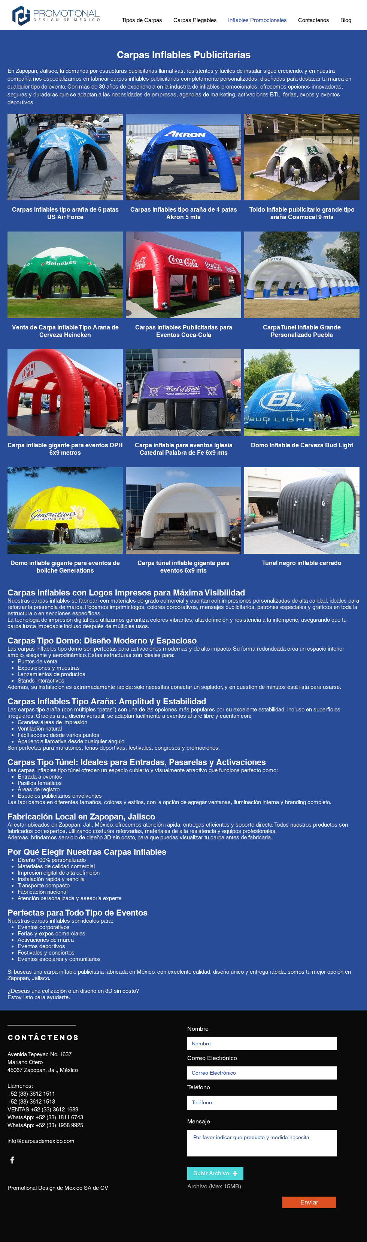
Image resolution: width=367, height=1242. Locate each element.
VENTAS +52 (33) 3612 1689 (42, 1109)
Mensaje (198, 1122)
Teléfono (198, 1087)
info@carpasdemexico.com (41, 1141)
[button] (215, 1173)
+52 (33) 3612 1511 (31, 1093)
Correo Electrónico (212, 1058)
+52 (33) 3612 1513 (31, 1101)
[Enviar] (309, 1202)
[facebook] (12, 1160)
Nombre (198, 1029)
